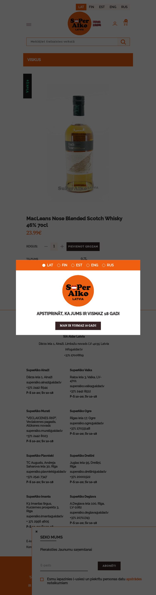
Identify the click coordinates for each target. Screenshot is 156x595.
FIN (62, 265)
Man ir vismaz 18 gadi (78, 325)
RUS (108, 265)
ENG (92, 265)
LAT (47, 265)
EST (76, 265)
